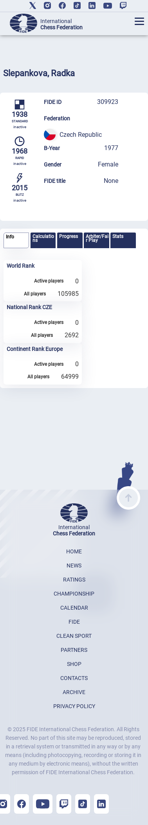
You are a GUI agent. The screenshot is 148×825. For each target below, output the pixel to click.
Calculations (43, 238)
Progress (68, 236)
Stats (117, 236)
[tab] (16, 241)
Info (10, 237)
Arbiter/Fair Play (97, 238)
